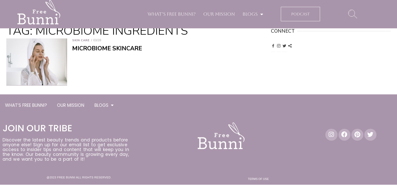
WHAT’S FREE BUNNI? (172, 14)
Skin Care (80, 40)
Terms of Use (258, 179)
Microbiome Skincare (107, 48)
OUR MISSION (219, 14)
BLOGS (253, 14)
